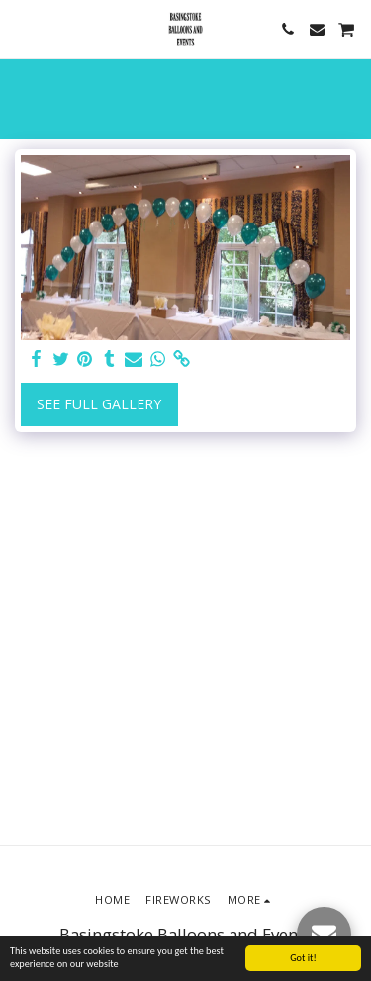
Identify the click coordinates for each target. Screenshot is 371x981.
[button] (22, 28)
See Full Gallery (99, 404)
